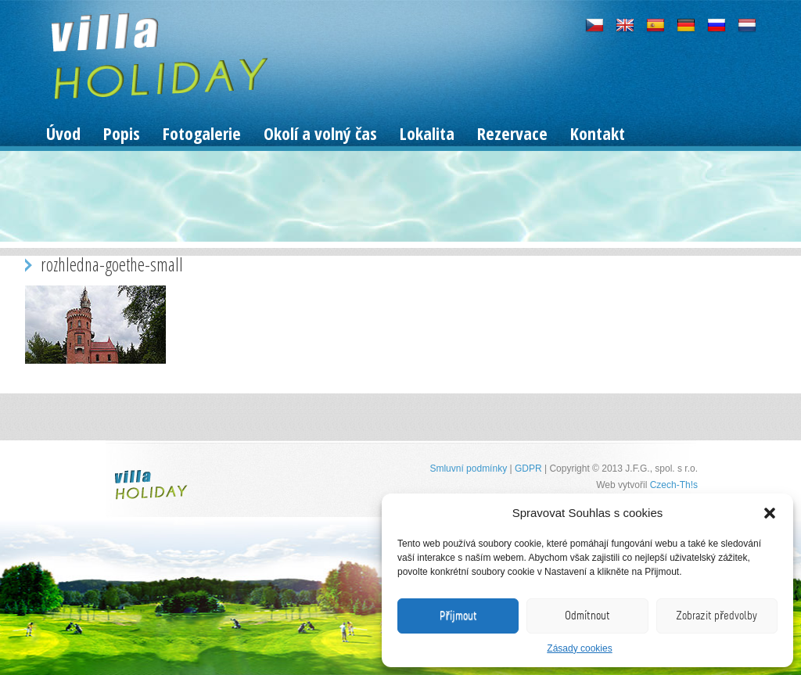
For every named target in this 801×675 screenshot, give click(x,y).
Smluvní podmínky (468, 468)
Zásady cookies (579, 648)
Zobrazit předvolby (716, 615)
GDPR (528, 468)
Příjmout (458, 615)
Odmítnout (587, 615)
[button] (770, 513)
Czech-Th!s (674, 484)
